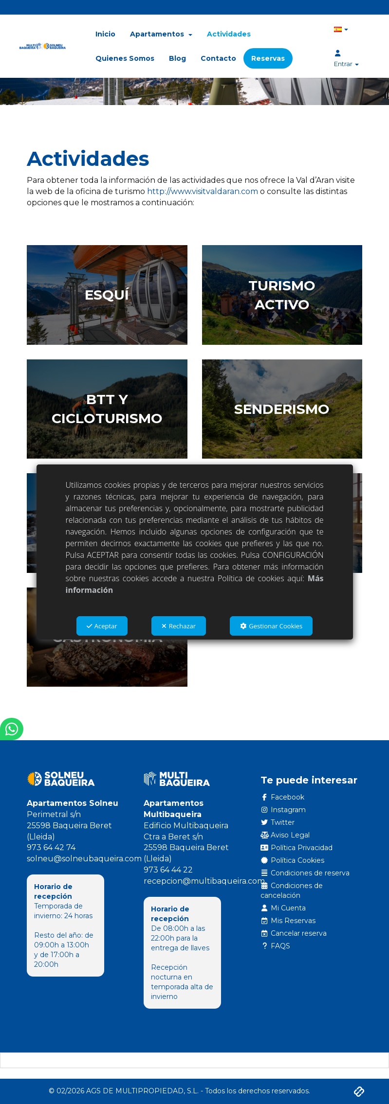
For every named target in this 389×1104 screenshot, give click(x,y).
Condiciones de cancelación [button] (291, 890)
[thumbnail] (107, 294)
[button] (42, 46)
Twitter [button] (277, 822)
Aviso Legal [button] (285, 835)
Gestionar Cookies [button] (271, 626)
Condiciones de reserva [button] (305, 873)
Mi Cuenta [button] (283, 908)
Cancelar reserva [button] (293, 933)
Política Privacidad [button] (296, 847)
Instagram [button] (283, 809)
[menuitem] (105, 34)
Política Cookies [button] (292, 860)
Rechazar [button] (179, 626)
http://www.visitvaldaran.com (202, 191)
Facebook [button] (282, 797)
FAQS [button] (275, 946)
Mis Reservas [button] (288, 920)
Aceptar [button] (102, 626)
